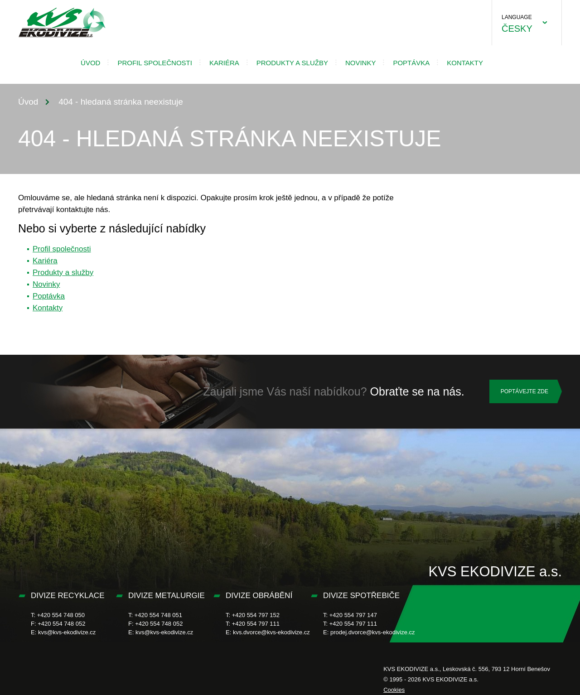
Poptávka (411, 63)
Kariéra (224, 63)
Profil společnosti (154, 63)
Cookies (394, 689)
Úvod (90, 63)
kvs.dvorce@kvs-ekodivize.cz (271, 632)
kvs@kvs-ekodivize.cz (67, 632)
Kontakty (465, 63)
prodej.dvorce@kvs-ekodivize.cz (372, 632)
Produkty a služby (292, 63)
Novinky (360, 63)
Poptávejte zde (524, 391)
